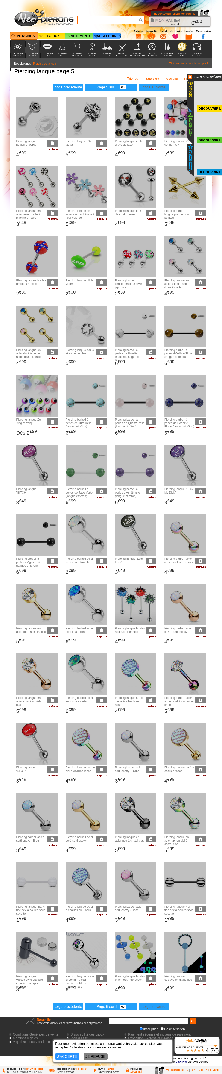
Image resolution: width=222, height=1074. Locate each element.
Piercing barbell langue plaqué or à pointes (176, 214)
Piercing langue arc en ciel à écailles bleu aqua (129, 701)
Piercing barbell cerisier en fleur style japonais (128, 284)
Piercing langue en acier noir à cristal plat (129, 838)
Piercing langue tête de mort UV (177, 142)
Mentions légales (25, 1038)
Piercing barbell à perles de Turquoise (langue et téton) (78, 423)
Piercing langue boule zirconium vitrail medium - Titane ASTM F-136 (80, 981)
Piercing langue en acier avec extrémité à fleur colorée (80, 214)
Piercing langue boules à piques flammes (130, 630)
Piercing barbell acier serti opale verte (79, 699)
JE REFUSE (95, 1057)
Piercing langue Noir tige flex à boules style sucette (178, 910)
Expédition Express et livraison (150, 1038)
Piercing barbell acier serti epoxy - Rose (129, 908)
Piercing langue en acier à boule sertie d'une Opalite (176, 284)
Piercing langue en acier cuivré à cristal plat (29, 701)
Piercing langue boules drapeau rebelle (31, 282)
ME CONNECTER (162, 14)
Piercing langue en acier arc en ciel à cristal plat (176, 840)
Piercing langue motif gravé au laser (129, 142)
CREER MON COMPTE (184, 14)
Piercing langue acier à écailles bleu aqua (79, 908)
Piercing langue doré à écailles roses (179, 769)
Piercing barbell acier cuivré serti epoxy (178, 630)
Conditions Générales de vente (35, 1034)
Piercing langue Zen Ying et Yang (29, 421)
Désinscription (173, 1029)
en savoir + (111, 1047)
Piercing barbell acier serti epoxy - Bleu (30, 838)
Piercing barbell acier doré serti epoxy (79, 838)
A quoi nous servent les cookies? (37, 1042)
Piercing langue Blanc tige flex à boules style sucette (30, 910)
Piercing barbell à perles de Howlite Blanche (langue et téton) (127, 355)
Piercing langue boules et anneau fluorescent (130, 977)
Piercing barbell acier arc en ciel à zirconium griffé (179, 701)
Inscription (149, 1029)
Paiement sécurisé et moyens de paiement (159, 1034)
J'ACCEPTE (67, 1057)
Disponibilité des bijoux (87, 1034)
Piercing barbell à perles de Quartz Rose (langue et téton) (129, 423)
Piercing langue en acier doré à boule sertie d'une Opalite (28, 353)
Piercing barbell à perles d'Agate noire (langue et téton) (29, 562)
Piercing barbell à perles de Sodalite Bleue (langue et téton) (179, 423)
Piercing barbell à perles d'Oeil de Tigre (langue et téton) (178, 353)
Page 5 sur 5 (111, 87)
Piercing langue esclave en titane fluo (178, 977)
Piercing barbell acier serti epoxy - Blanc (129, 769)
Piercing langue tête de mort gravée (128, 212)
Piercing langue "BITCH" (26, 490)
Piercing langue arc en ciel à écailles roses (80, 769)
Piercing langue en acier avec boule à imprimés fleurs (28, 214)
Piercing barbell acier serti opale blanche (79, 560)
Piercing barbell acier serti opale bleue (79, 630)
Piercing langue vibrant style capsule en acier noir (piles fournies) (29, 981)
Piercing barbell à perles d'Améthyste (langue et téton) (127, 492)
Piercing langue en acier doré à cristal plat (31, 630)
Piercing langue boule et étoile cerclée (80, 351)
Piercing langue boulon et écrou (26, 142)
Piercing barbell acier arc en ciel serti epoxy (178, 560)
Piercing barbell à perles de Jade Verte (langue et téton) (79, 492)
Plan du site (79, 1038)
